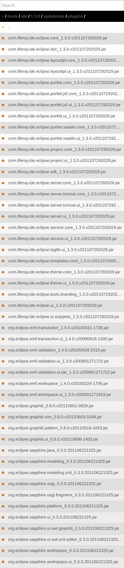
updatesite (53, 16)
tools (13, 16)
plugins (75, 16)
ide (24, 16)
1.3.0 (35, 16)
